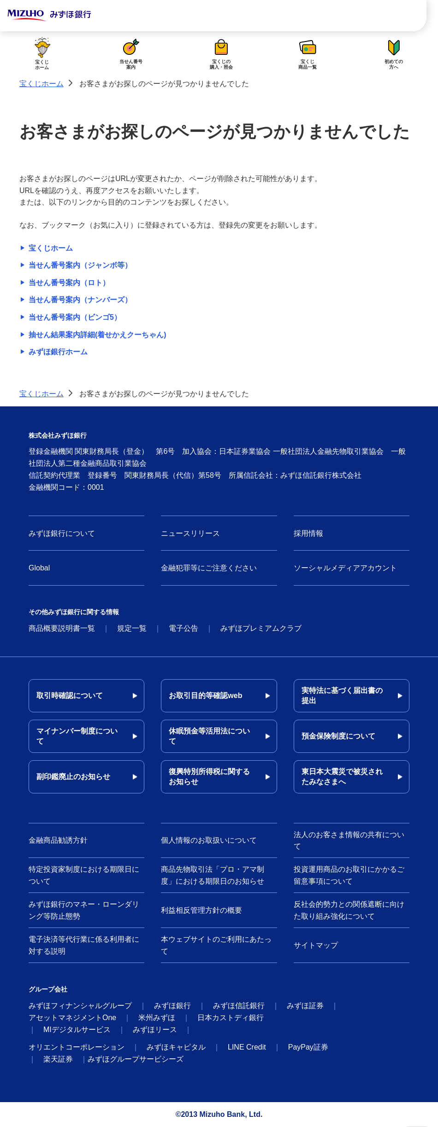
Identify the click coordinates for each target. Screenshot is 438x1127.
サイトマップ (316, 945)
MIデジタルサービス (77, 1029)
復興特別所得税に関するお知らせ (209, 777)
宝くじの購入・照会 (221, 53)
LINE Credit (247, 1047)
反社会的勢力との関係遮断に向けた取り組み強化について (349, 910)
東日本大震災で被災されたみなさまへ (342, 777)
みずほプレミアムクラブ (261, 628)
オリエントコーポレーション (76, 1047)
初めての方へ (393, 53)
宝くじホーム (42, 53)
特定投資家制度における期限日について (84, 875)
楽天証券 (58, 1059)
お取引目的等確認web (205, 695)
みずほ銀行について (62, 533)
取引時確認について (69, 695)
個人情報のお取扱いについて (209, 840)
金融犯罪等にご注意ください (209, 568)
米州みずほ (156, 1017)
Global (39, 568)
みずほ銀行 (172, 1006)
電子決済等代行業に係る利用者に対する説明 (84, 945)
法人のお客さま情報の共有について (349, 841)
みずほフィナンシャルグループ (80, 1006)
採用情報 (308, 533)
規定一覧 (132, 628)
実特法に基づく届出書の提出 (342, 695)
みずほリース (155, 1029)
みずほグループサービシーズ (135, 1059)
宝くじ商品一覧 (308, 53)
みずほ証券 (305, 1006)
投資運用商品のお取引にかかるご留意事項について (349, 875)
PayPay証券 (308, 1047)
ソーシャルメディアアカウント (345, 568)
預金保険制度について (338, 736)
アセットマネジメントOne (72, 1017)
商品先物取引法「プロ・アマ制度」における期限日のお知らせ (212, 875)
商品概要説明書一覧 (62, 628)
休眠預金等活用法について (209, 736)
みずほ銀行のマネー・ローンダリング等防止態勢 (84, 910)
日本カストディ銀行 (230, 1017)
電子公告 (183, 628)
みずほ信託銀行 (239, 1006)
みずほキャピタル (176, 1047)
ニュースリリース (190, 533)
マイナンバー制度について (77, 736)
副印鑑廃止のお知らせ (73, 777)
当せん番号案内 (131, 53)
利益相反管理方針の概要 (201, 910)
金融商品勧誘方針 (58, 840)
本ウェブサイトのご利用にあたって (216, 945)
